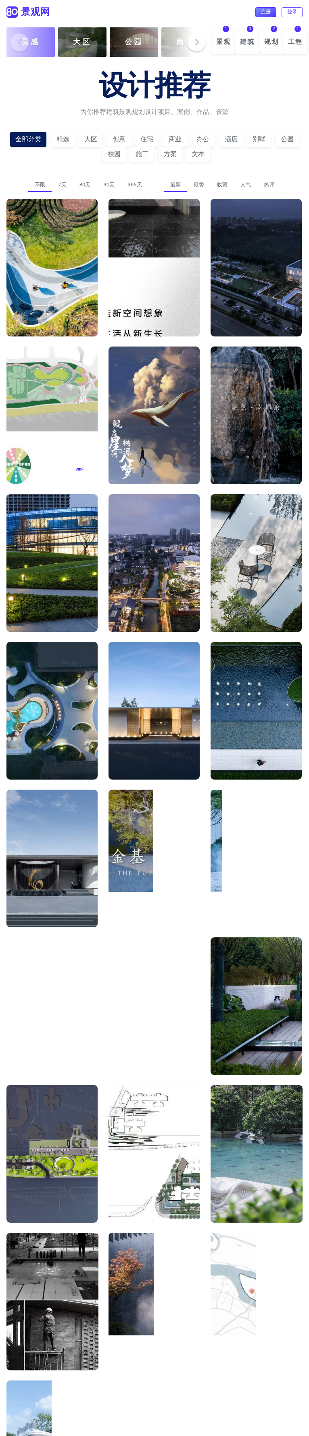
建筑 (247, 41)
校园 (114, 154)
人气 (245, 185)
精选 (62, 139)
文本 (198, 154)
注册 (266, 11)
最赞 (199, 185)
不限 (40, 185)
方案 (170, 154)
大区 (90, 139)
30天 (85, 185)
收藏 (222, 185)
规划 (271, 41)
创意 (119, 139)
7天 (62, 185)
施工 (142, 154)
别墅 (259, 139)
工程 (295, 41)
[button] (197, 42)
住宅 (146, 139)
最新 (175, 185)
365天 (134, 185)
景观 (223, 41)
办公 (202, 139)
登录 (292, 11)
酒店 (231, 139)
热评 (269, 185)
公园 (287, 139)
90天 (109, 185)
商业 (175, 139)
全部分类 (28, 139)
